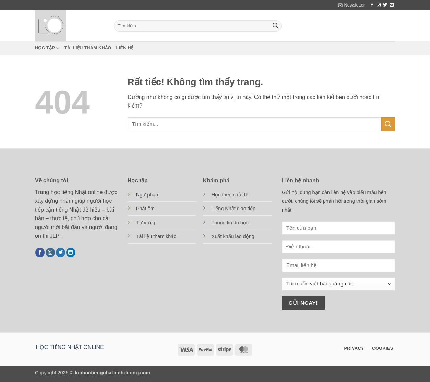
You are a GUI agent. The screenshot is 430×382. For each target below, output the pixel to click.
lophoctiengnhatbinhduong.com (112, 372)
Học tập (47, 48)
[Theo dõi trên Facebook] (372, 5)
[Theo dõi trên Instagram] (379, 5)
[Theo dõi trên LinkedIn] (70, 252)
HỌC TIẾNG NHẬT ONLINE (70, 347)
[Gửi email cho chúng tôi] (392, 5)
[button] (351, 5)
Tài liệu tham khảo (87, 47)
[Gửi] (275, 26)
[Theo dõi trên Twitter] (385, 5)
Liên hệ (125, 47)
